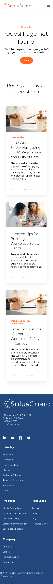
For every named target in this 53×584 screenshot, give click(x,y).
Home (26, 60)
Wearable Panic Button (14, 513)
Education (8, 455)
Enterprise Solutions (13, 529)
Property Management (14, 480)
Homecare (8, 460)
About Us (7, 547)
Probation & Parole (12, 475)
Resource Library (40, 524)
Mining (6, 470)
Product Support (11, 557)
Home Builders (10, 465)
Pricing (35, 508)
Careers (6, 552)
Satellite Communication (15, 524)
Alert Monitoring (11, 519)
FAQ (34, 519)
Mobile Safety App (12, 508)
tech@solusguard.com (14, 424)
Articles (35, 513)
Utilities (6, 491)
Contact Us (8, 562)
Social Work (8, 485)
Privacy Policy (8, 576)
